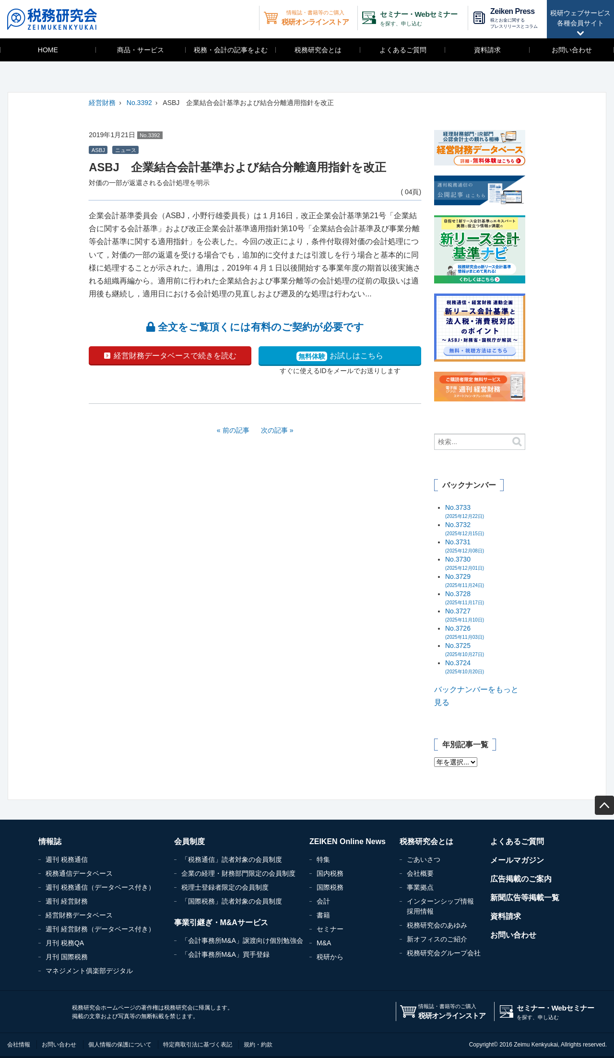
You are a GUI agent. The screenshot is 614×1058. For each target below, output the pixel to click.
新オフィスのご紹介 (437, 939)
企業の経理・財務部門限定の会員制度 (238, 873)
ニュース (125, 150)
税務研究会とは (318, 50)
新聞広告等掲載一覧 (524, 897)
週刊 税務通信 (67, 859)
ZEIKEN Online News (347, 841)
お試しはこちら (339, 356)
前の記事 (236, 430)
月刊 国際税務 (67, 957)
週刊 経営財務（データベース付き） (100, 929)
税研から (330, 957)
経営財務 (102, 102)
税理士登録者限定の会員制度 (225, 887)
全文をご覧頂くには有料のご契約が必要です (255, 326)
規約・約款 (258, 1044)
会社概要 (420, 873)
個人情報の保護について (120, 1044)
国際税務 (330, 887)
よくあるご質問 (402, 50)
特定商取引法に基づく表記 (197, 1044)
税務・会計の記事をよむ (231, 50)
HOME (48, 50)
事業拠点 (420, 887)
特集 (323, 859)
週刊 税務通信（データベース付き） (100, 887)
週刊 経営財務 (67, 901)
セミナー (330, 929)
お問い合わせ (572, 50)
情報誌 (49, 841)
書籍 (323, 915)
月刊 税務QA (65, 943)
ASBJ (98, 150)
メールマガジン (517, 860)
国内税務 (330, 873)
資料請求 (487, 50)
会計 (323, 901)
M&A (324, 943)
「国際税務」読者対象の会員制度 (231, 901)
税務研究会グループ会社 (444, 953)
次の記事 (274, 430)
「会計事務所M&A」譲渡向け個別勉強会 (242, 940)
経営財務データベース (79, 915)
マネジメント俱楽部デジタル (89, 971)
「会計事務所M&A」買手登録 (225, 954)
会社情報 (18, 1044)
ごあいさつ (423, 859)
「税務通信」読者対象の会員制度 (231, 859)
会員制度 (189, 841)
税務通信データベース (79, 873)
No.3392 (139, 102)
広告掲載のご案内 (521, 879)
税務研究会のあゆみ (437, 925)
